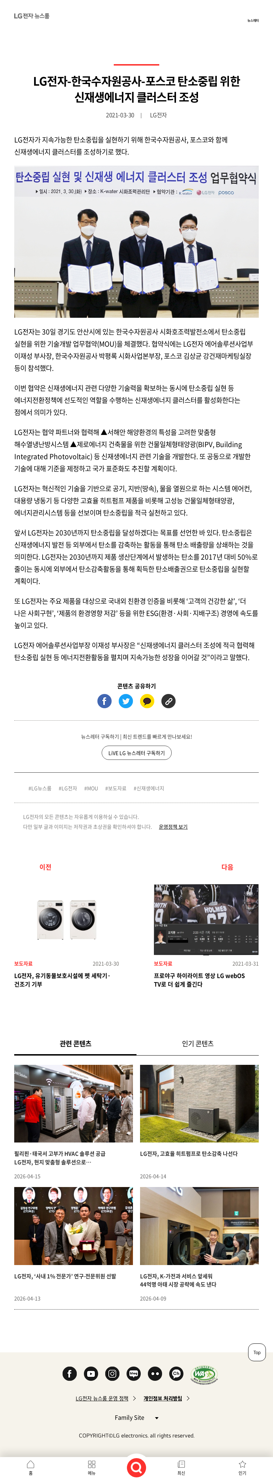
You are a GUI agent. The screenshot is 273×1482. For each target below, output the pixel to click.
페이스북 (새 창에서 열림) (104, 701)
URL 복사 (168, 701)
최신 (181, 1473)
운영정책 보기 (173, 826)
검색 (136, 1467)
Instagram (112, 1374)
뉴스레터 (253, 20)
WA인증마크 (204, 1375)
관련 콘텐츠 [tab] (87, 1043)
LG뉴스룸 (41, 788)
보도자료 (117, 788)
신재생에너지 (150, 788)
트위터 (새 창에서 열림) (126, 701)
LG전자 (69, 788)
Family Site (136, 1417)
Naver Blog (134, 1374)
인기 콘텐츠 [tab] (198, 1043)
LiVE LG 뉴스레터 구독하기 (136, 752)
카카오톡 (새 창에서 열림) (147, 701)
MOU (92, 788)
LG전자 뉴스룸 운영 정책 (102, 1398)
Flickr (155, 1374)
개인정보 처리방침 (163, 1398)
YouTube (91, 1374)
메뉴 (92, 1473)
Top (257, 1352)
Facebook (70, 1374)
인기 (242, 1473)
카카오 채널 (176, 1374)
